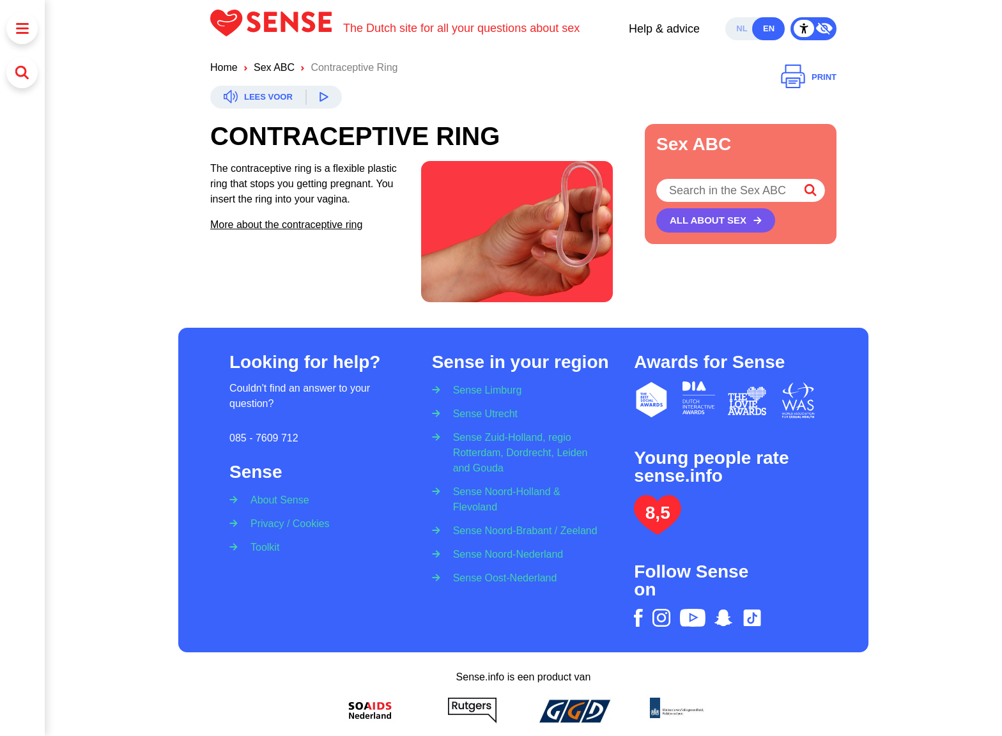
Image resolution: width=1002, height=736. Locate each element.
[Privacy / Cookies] (286, 523)
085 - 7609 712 (263, 438)
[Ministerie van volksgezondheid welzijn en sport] (676, 710)
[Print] (808, 77)
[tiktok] (752, 618)
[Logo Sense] (276, 28)
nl (741, 28)
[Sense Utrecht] (481, 413)
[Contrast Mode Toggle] (813, 28)
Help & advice (664, 28)
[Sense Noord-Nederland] (504, 553)
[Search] (22, 72)
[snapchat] (723, 618)
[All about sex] (715, 220)
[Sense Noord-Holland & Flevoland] (523, 498)
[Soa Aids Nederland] (370, 710)
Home (224, 67)
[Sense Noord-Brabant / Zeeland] (521, 530)
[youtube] (692, 618)
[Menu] (22, 28)
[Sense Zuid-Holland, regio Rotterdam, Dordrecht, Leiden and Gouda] (523, 452)
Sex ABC (274, 67)
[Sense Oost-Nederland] (501, 577)
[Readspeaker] (276, 97)
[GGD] (574, 710)
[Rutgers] (472, 710)
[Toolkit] (260, 546)
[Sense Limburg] (483, 386)
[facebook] (638, 618)
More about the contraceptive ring (286, 224)
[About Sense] (275, 496)
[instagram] (661, 618)
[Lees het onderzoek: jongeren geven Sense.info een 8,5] (657, 529)
